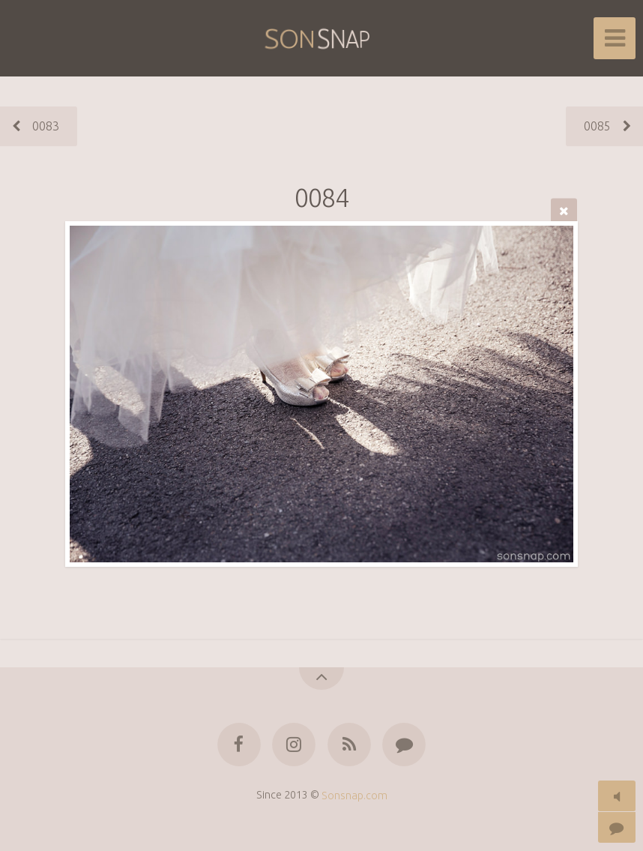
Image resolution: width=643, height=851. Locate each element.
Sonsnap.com (354, 795)
